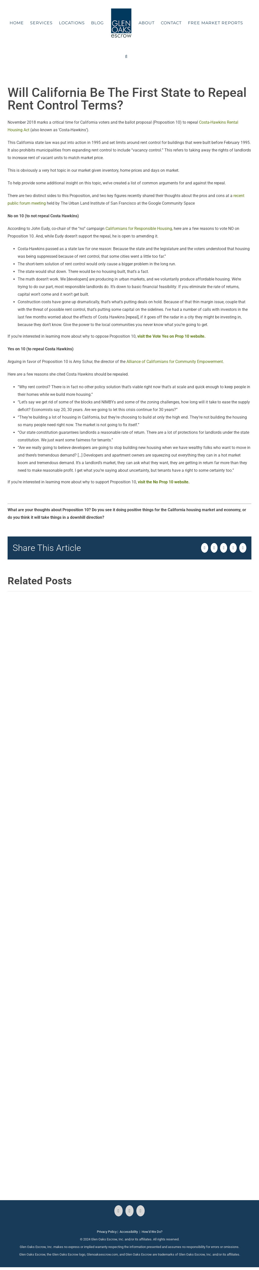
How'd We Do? (152, 1232)
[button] (126, 56)
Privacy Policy (107, 1232)
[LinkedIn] (140, 1210)
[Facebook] (118, 1210)
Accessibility (129, 1232)
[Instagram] (129, 1210)
